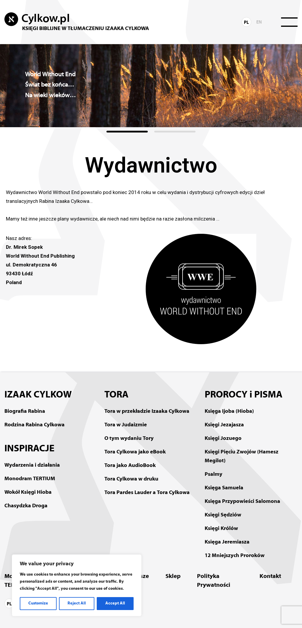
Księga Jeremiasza (227, 542)
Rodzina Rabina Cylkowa (34, 425)
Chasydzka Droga (25, 506)
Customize (38, 603)
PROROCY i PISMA (244, 395)
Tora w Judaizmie (125, 425)
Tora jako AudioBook (130, 465)
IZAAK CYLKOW (38, 395)
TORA (116, 395)
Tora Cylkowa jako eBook (135, 452)
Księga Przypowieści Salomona (242, 501)
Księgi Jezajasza (224, 425)
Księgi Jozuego (223, 438)
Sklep (172, 576)
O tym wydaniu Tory (129, 438)
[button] (127, 131)
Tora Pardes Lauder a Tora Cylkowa (147, 493)
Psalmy (213, 474)
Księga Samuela (224, 488)
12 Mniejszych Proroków (235, 556)
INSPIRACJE (29, 449)
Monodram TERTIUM (29, 479)
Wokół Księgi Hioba (28, 492)
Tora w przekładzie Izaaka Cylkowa (146, 411)
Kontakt (270, 576)
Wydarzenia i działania (32, 465)
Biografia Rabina (24, 411)
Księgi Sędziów (223, 515)
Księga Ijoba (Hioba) (229, 411)
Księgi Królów (221, 528)
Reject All (77, 603)
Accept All (115, 603)
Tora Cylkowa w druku (131, 479)
